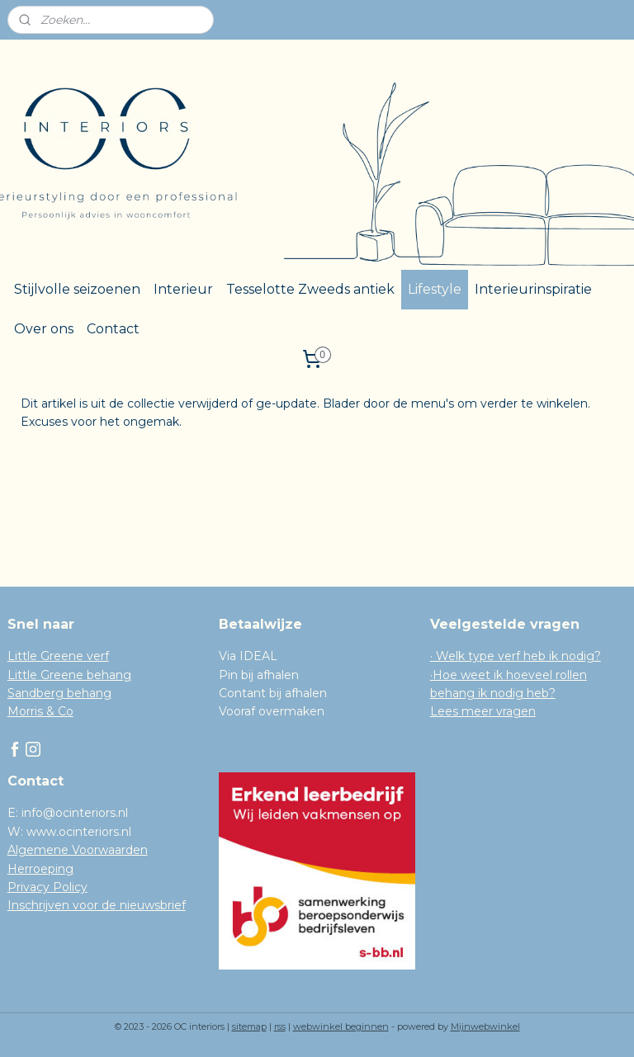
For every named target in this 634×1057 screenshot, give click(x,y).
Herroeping (40, 868)
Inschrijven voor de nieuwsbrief (96, 905)
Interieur (183, 289)
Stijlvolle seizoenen (77, 289)
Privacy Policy (47, 887)
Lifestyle (434, 289)
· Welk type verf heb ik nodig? (515, 656)
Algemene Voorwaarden (77, 849)
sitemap (249, 1026)
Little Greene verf (58, 656)
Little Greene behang (69, 675)
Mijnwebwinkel (485, 1026)
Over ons (43, 329)
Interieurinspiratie (533, 289)
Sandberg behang (59, 693)
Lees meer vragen (483, 711)
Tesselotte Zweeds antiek (310, 289)
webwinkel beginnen (341, 1026)
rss (280, 1026)
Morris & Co (40, 711)
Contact (113, 329)
